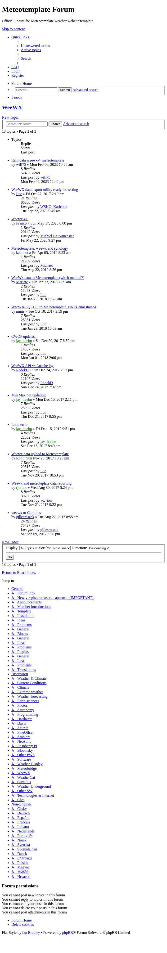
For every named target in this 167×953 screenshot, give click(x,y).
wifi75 (21, 164)
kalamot (22, 253)
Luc (19, 194)
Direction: (91, 548)
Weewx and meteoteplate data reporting (41, 483)
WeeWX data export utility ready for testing (44, 190)
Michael (46, 265)
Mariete (22, 282)
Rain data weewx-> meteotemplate (37, 160)
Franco (21, 223)
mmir (20, 311)
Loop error (19, 425)
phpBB (67, 933)
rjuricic (21, 487)
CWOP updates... (24, 336)
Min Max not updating (28, 395)
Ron (19, 458)
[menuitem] (35, 46)
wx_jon (46, 500)
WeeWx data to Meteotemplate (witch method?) (47, 278)
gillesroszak (25, 517)
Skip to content (13, 29)
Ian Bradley (31, 933)
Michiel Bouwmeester (57, 236)
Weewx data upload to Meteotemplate (40, 454)
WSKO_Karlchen (53, 207)
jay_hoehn (24, 341)
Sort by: (55, 548)
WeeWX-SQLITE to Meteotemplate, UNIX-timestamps (53, 307)
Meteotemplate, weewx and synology (39, 248)
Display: (22, 548)
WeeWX (12, 107)
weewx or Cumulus (26, 513)
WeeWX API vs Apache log (32, 366)
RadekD (22, 370)
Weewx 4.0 (19, 219)
